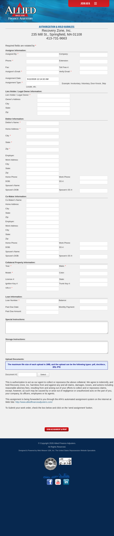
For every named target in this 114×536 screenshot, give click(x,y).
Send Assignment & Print (57, 429)
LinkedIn (66, 482)
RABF (50, 464)
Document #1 (11, 374)
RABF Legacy (65, 461)
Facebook (50, 482)
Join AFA (85, 3)
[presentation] (29, 417)
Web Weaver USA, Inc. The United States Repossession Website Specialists (66, 450)
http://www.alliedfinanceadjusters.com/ (34, 402)
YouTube (58, 482)
